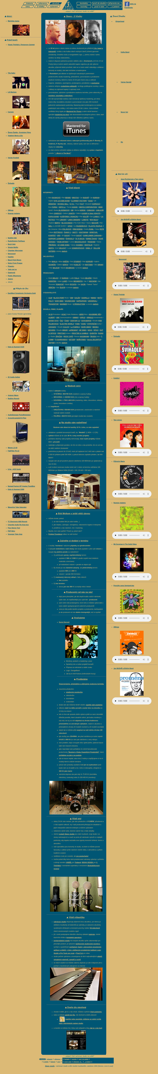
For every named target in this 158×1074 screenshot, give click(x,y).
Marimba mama (13, 21)
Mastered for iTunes (74, 111)
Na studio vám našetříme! (74, 422)
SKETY (75, 232)
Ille (122, 142)
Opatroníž (11, 273)
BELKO (55, 278)
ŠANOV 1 (67, 232)
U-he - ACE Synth (14, 469)
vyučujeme (95, 83)
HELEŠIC (88, 278)
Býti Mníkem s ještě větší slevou (74, 513)
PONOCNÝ (60, 284)
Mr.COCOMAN (67, 223)
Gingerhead (119, 21)
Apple (80, 947)
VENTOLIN (88, 245)
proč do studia (83, 1059)
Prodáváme (82, 679)
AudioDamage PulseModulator (19, 415)
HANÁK (75, 207)
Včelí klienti (74, 188)
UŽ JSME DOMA (64, 245)
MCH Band (94, 220)
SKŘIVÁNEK (81, 340)
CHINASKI (91, 210)
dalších (64, 251)
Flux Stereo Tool (14, 528)
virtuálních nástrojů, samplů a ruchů (67, 960)
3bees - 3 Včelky (74, 16)
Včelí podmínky (96, 1012)
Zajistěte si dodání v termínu (74, 541)
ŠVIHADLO (70, 239)
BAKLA (54, 262)
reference (57, 1059)
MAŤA (99, 298)
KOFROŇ (89, 262)
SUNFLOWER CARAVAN (92, 235)
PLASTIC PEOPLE (95, 226)
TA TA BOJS (80, 239)
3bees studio (50, 1066)
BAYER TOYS (53, 321)
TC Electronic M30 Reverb (17, 522)
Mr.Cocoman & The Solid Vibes (125, 544)
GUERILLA (85, 298)
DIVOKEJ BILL (63, 204)
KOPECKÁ (96, 204)
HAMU (83, 324)
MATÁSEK (89, 265)
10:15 (50, 314)
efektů (99, 956)
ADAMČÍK (52, 265)
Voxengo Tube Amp (15, 534)
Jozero (10, 279)
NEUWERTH (78, 281)
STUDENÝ (77, 262)
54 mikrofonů (95, 928)
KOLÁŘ (86, 217)
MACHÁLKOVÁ (80, 242)
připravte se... (77, 1062)
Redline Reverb (13, 398)
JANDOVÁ (58, 213)
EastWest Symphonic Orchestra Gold (22, 293)
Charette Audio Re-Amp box (18, 525)
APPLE (82, 318)
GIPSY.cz (62, 207)
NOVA (90, 330)
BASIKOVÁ (56, 198)
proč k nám (67, 1062)
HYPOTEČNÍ (92, 324)
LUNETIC (85, 220)
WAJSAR (56, 268)
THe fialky (11, 73)
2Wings (10, 210)
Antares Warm (13, 395)
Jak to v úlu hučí (96, 1028)
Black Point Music (14, 260)
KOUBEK (79, 245)
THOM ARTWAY (63, 242)
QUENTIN (93, 333)
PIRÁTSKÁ (62, 333)
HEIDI (100, 207)
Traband (78, 862)
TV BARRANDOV (61, 340)
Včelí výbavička (76, 917)
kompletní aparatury (74, 937)
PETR (102, 229)
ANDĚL (69, 862)
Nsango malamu (14, 213)
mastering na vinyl (62, 115)
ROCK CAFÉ (68, 336)
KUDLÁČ (77, 265)
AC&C (63, 314)
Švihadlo (11, 183)
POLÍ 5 (50, 301)
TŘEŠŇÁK (52, 245)
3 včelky (45, 1062)
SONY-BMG (59, 301)
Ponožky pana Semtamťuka (123, 586)
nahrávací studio (60, 922)
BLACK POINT (58, 298)
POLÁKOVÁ (66, 229)
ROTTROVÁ (58, 232)
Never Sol (124, 112)
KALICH (66, 327)
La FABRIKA (75, 327)
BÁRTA (65, 265)
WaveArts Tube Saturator (17, 507)
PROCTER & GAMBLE (80, 333)
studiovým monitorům (74, 692)
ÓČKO (96, 330)
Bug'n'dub (11, 244)
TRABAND (91, 242)
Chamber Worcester (15, 250)
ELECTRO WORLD (67, 324)
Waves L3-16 (12, 448)
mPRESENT (73, 330)
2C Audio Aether (14, 377)
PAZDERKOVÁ (81, 226)
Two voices (117, 420)
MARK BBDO (86, 327)
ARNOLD (90, 318)
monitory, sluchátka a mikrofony (60, 96)
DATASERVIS (86, 321)
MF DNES (82, 330)
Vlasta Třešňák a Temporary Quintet (21, 45)
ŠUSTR (62, 288)
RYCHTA (73, 284)
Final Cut (79, 953)
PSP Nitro (11, 531)
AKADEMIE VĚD (95, 314)
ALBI (50, 298)
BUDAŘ (86, 198)
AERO (81, 314)
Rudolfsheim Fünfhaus (16, 241)
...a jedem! (87, 1062)
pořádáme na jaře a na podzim (70, 755)
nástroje (92, 934)
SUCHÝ (67, 235)
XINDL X (89, 248)
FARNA (54, 207)
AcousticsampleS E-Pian (17, 418)
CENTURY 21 (75, 321)
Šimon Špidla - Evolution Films (19, 132)
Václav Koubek (13, 158)
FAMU (77, 324)
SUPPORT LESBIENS (56, 239)
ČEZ (61, 321)
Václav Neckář (126, 82)
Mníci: (9, 16)
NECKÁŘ (95, 223)
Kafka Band (125, 52)
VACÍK (83, 284)
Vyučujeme (79, 618)
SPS (58, 235)
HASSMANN (84, 336)
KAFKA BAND (53, 217)
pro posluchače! (82, 856)
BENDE (68, 198)
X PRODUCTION (79, 304)
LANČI (64, 281)
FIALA (76, 278)
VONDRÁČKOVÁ (78, 248)
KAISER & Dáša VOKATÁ (91, 213)
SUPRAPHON (82, 301)
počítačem (73, 947)
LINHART (63, 220)
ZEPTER (51, 343)
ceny (58, 1062)
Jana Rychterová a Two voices (132, 179)
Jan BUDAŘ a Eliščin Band (131, 219)
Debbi (90, 201)
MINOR (65, 330)
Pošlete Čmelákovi (55, 534)
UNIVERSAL (92, 301)
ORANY (100, 265)
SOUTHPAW (83, 232)
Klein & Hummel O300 (16, 489)
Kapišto (11, 257)
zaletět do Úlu (70, 1015)
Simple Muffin (13, 247)
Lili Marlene (12, 92)
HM (72, 210)
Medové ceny (74, 386)
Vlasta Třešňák (119, 295)
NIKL (50, 226)
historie (53, 1062)
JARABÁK (52, 327)
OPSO (70, 226)
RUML (91, 229)
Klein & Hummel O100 (16, 347)
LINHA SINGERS (74, 220)
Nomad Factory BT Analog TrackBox (21, 486)
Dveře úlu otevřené (76, 1007)
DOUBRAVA (70, 268)
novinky (74, 1059)
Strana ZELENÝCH (94, 340)
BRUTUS (75, 198)
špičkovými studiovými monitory (88, 944)
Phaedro (11, 266)
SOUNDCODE (70, 301)
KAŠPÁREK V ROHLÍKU (69, 217)
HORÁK (83, 210)
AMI (57, 318)
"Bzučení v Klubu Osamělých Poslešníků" (83, 752)
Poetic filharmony (14, 276)
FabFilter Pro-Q (13, 451)
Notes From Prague (15, 263)
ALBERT (51, 318)
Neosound (12, 254)
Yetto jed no (12, 269)
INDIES (93, 298)
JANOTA (71, 213)
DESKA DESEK (88, 862)
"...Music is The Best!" (63, 153)
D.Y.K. (72, 204)
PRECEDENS (78, 229)
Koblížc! (116, 378)
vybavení (49, 1059)
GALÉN (77, 298)
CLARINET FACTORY (79, 201)
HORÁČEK (52, 281)
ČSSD (66, 321)
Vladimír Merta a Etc (15, 136)
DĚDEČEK (52, 204)
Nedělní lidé (12, 238)
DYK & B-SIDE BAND (62, 201)
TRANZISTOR (53, 304)
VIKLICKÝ (62, 248)
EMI (71, 298)
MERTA (57, 223)
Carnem (11, 112)
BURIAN (96, 198)
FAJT (82, 204)
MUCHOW (93, 281)
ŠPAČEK (58, 336)
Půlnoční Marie (119, 461)
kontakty (67, 1059)
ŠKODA (93, 336)
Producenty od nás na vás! (79, 592)
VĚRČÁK (51, 288)
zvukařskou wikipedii (69, 86)
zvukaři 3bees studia (66, 834)
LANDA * (96, 217)
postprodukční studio (62, 941)
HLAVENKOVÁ (63, 210)
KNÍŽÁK (66, 262)
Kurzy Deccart (64, 622)
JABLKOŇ (100, 210)
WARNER (63, 304)
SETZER (72, 340)
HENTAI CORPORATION (88, 207)
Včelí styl (76, 819)
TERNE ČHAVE (91, 239)
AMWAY (76, 318)
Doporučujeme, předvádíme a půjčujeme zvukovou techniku (81, 684)
